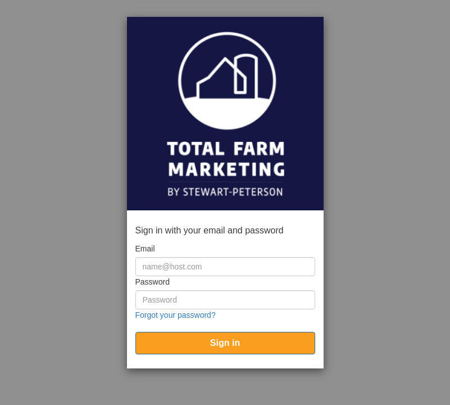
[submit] (225, 343)
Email (145, 248)
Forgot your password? (175, 315)
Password (152, 281)
